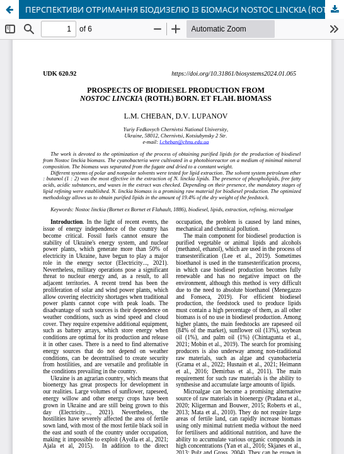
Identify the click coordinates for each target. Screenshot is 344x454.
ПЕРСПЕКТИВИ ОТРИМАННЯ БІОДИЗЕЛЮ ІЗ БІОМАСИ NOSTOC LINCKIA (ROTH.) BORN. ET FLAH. (184, 9)
